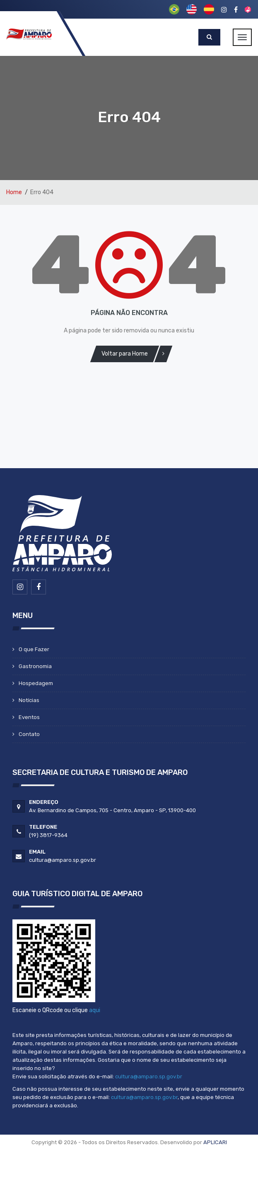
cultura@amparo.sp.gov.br (148, 1076)
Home (14, 192)
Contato (29, 734)
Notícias (29, 700)
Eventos (29, 717)
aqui (94, 1010)
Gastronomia (35, 666)
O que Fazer (34, 649)
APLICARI (215, 1142)
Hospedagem (36, 683)
